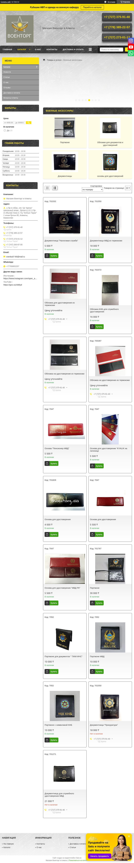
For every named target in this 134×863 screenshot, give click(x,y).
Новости (7, 72)
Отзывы (6, 87)
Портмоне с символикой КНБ (58, 725)
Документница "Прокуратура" (104, 725)
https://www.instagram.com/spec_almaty (20, 278)
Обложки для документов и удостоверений (110, 143)
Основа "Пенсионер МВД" (57, 448)
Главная (7, 49)
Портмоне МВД (97, 656)
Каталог (22, 49)
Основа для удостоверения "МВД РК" (62, 588)
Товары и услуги (54, 60)
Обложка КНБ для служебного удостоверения (104, 310)
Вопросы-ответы (10, 98)
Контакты (51, 49)
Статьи (6, 77)
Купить (54, 256)
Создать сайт (6, 2)
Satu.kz (78, 858)
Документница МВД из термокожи (106, 240)
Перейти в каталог (92, 7)
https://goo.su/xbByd (12, 285)
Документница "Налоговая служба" (61, 240)
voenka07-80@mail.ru (15, 257)
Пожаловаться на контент (78, 860)
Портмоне (65, 142)
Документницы (65, 176)
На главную (8, 844)
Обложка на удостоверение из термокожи (64, 374)
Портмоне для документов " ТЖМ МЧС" (63, 656)
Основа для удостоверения (58, 519)
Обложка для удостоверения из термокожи (60, 304)
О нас (38, 49)
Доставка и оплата (73, 49)
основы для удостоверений (110, 176)
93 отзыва (111, 2)
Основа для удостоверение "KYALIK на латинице (108, 449)
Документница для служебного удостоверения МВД (59, 794)
